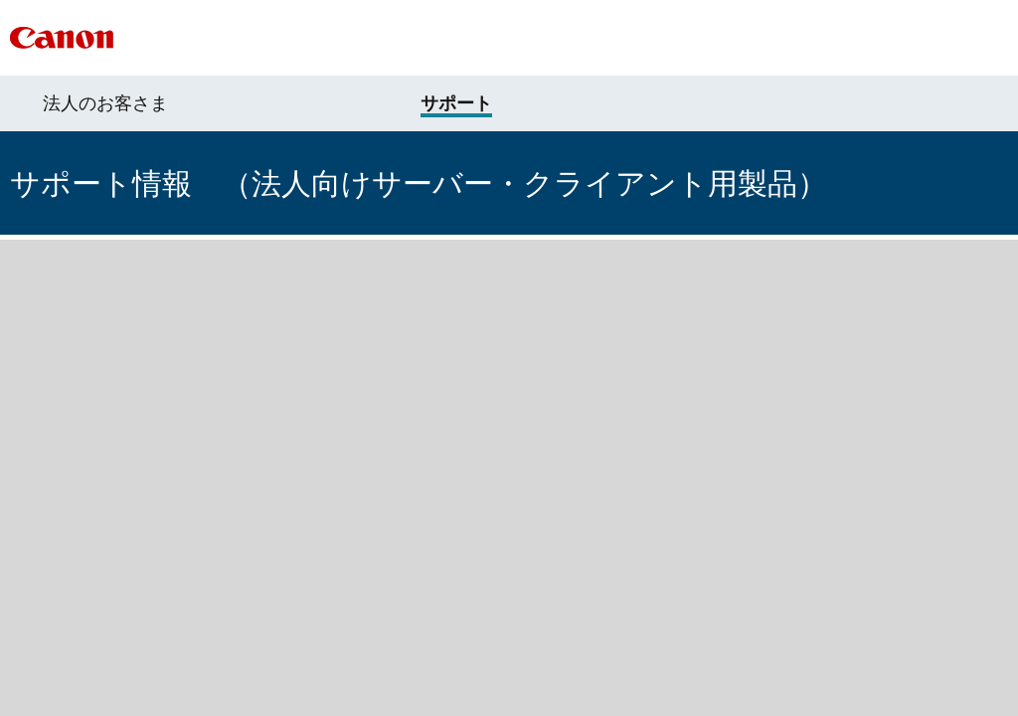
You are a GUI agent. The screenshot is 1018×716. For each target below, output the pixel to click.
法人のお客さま (105, 103)
